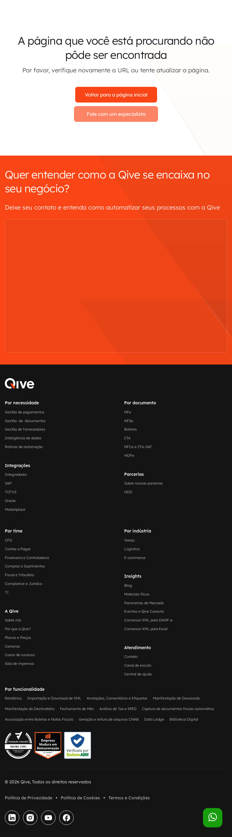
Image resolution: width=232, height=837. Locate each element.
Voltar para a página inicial (116, 95)
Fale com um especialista (116, 114)
